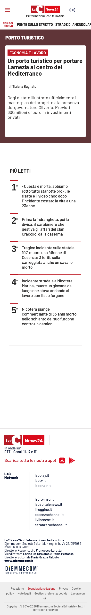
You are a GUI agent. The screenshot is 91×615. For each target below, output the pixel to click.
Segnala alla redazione (41, 588)
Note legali (24, 593)
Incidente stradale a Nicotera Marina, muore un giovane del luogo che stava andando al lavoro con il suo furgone (47, 288)
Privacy (63, 588)
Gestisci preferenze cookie (50, 593)
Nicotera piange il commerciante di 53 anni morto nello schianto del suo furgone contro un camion (49, 316)
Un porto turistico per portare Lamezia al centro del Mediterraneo (45, 67)
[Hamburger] (7, 10)
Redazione (17, 588)
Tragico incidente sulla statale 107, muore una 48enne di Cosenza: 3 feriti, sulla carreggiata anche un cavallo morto (48, 257)
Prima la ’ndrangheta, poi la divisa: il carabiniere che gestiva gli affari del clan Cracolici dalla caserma (45, 226)
